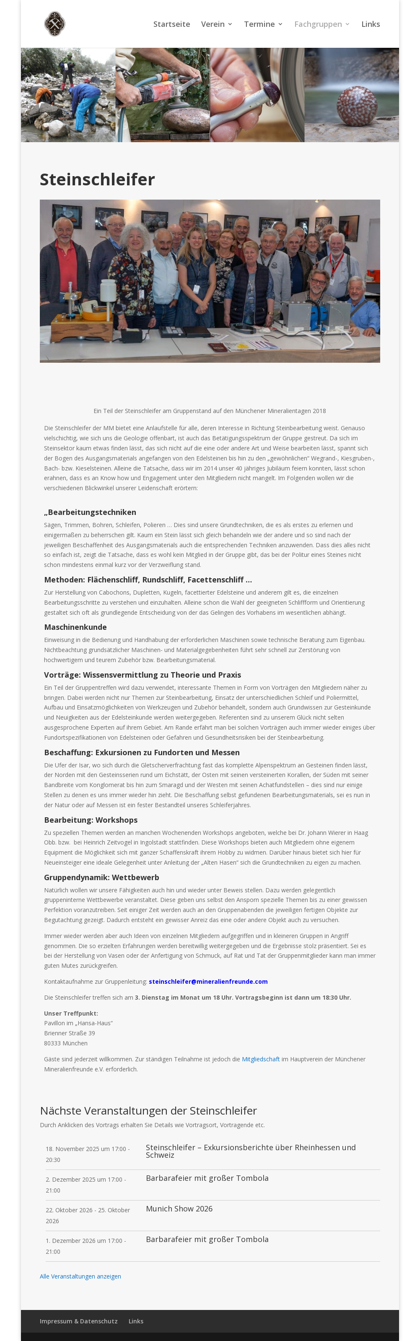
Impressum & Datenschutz (79, 1321)
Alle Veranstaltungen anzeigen (80, 1276)
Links (370, 25)
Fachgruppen (318, 25)
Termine (259, 25)
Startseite (171, 25)
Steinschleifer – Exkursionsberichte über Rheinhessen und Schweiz (251, 1151)
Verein (213, 25)
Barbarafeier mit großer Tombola (207, 1178)
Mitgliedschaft (261, 1059)
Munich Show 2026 (179, 1208)
